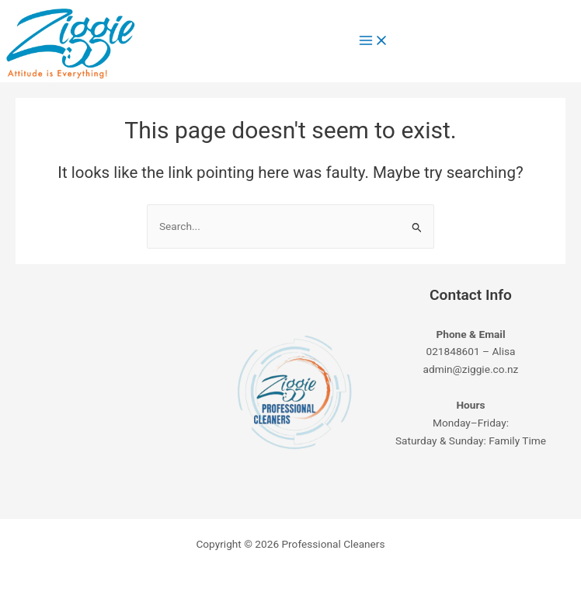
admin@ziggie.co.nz (471, 369)
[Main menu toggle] (374, 41)
